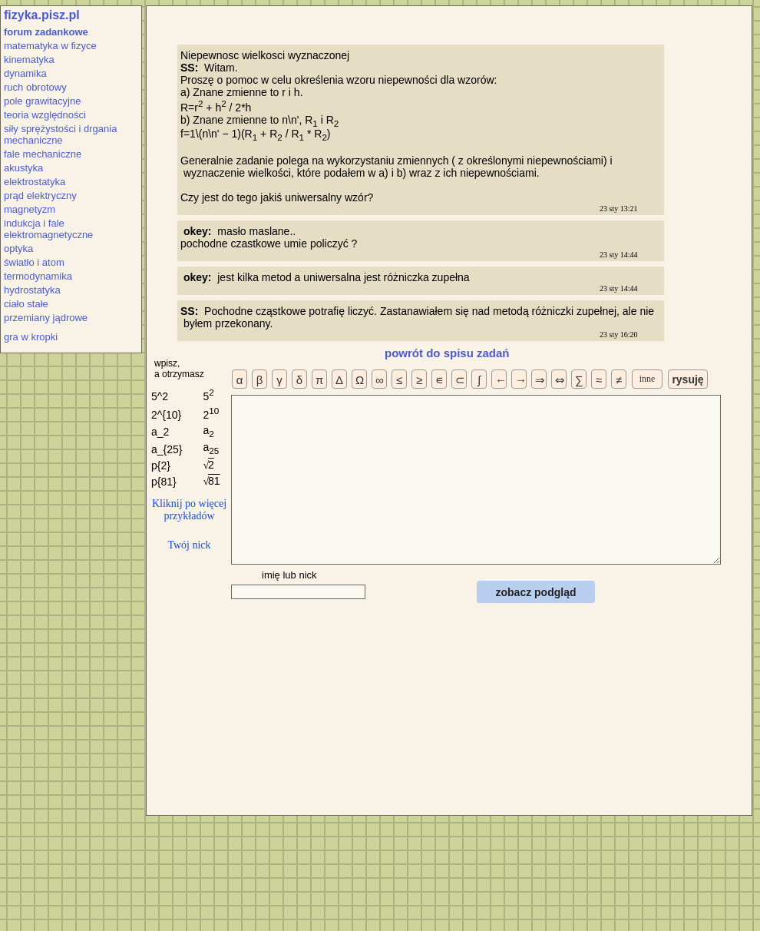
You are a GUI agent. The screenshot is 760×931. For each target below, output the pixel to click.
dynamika (25, 73)
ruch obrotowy (35, 87)
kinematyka (29, 59)
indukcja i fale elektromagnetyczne (48, 228)
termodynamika (38, 276)
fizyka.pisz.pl (42, 15)
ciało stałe (26, 304)
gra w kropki (31, 337)
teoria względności (45, 115)
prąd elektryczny (40, 195)
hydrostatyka (32, 290)
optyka (18, 248)
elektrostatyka (34, 181)
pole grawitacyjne (42, 101)
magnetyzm (29, 209)
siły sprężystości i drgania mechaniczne (60, 134)
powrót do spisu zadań (447, 352)
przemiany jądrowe (46, 317)
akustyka (23, 168)
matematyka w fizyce (50, 45)
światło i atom (34, 262)
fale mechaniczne (42, 154)
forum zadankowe (46, 32)
